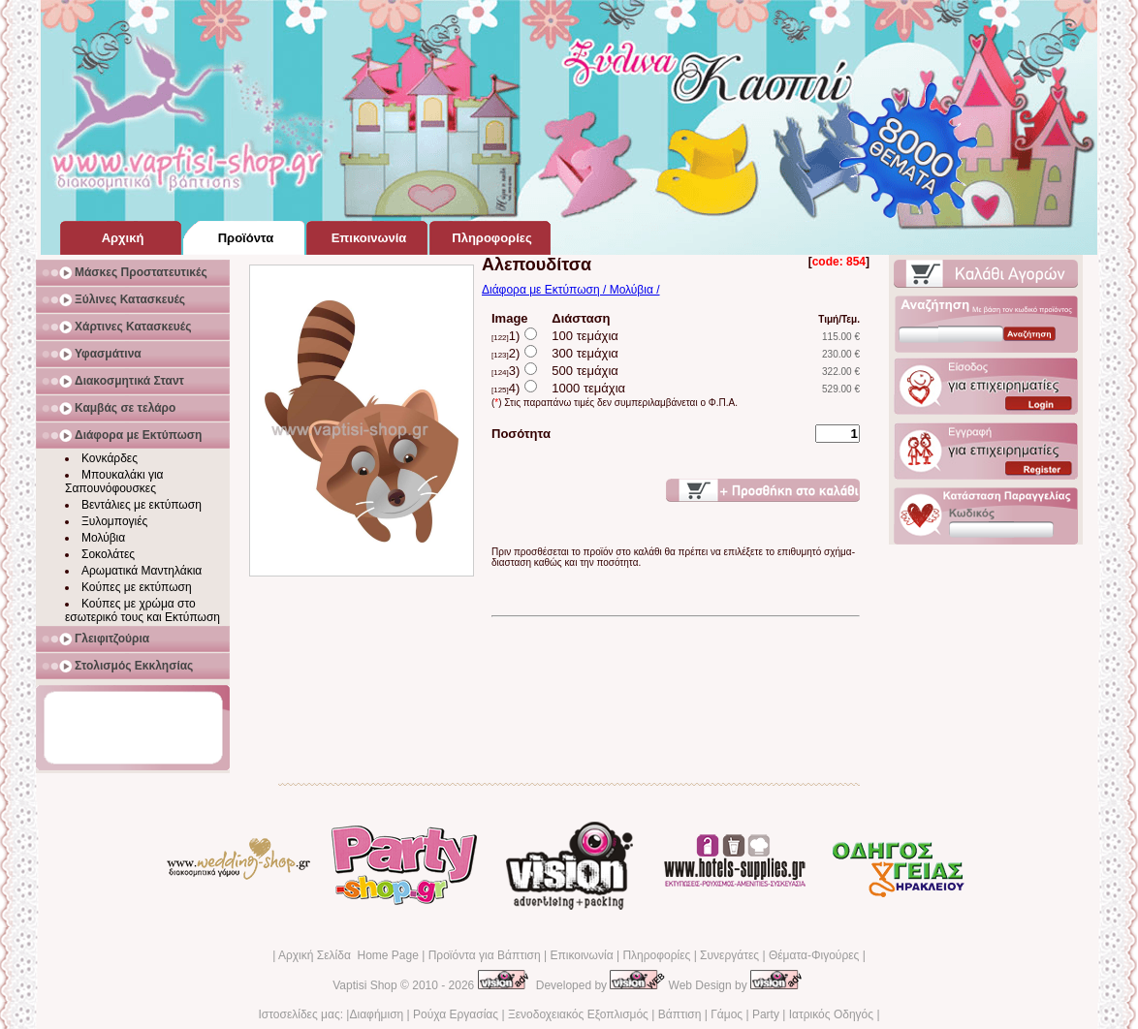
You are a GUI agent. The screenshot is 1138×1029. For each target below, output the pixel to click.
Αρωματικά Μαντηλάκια (141, 570)
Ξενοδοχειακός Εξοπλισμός (578, 1014)
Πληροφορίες (656, 955)
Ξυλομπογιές (114, 521)
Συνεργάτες (729, 955)
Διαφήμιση (376, 1014)
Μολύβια (103, 538)
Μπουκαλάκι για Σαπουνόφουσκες (114, 481)
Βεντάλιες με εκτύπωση (141, 505)
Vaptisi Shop (364, 985)
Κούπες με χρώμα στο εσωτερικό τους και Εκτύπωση (142, 610)
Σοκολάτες (108, 554)
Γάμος (727, 1014)
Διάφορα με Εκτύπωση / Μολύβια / (571, 289)
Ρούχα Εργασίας (455, 1014)
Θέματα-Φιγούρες (814, 955)
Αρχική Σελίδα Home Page (348, 955)
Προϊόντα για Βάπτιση (484, 955)
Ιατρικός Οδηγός (831, 1014)
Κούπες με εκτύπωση (136, 587)
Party (765, 1014)
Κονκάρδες (109, 458)
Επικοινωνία (581, 955)
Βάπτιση (680, 1014)
